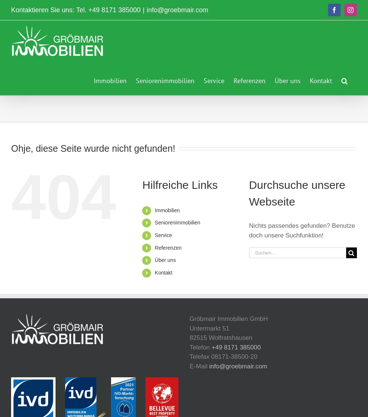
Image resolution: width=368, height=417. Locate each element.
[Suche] (351, 252)
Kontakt (163, 273)
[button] (344, 79)
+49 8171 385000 (114, 10)
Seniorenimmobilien (177, 223)
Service (163, 235)
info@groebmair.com (177, 10)
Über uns (165, 260)
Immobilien (167, 210)
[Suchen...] (297, 252)
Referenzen (168, 248)
